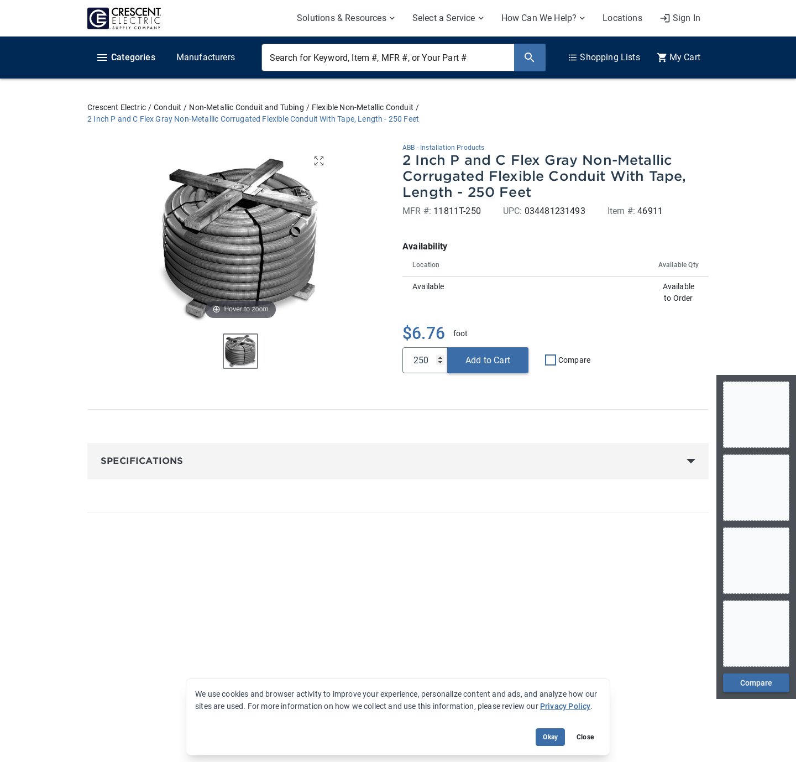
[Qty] (425, 360)
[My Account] (680, 18)
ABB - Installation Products (443, 148)
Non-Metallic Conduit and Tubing (246, 107)
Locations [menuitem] (622, 18)
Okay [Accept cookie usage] (550, 737)
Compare (574, 360)
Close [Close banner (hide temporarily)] (585, 737)
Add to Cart (487, 360)
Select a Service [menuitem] (443, 18)
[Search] (530, 57)
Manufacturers (205, 57)
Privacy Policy (565, 706)
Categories (125, 57)
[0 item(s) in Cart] (678, 57)
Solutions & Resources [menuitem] (341, 18)
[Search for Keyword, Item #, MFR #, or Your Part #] (387, 57)
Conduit (167, 107)
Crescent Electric (116, 107)
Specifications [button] (142, 461)
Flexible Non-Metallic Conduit (362, 107)
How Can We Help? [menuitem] (539, 18)
